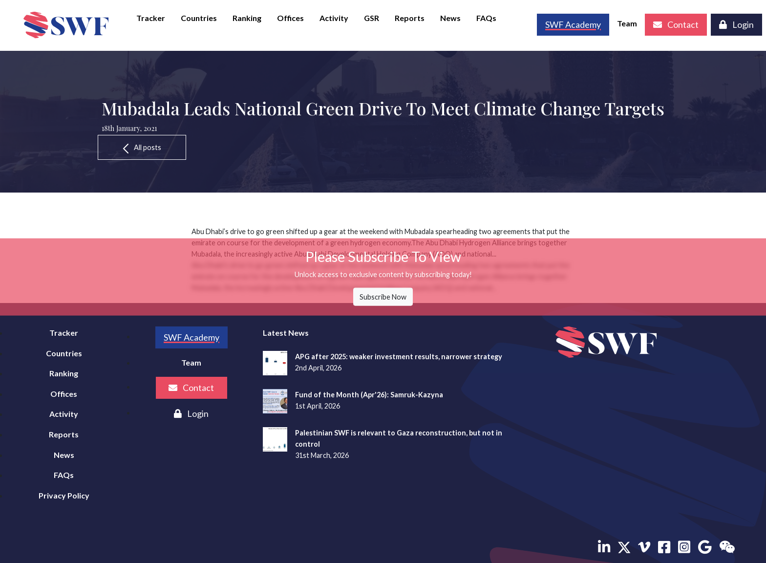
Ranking (247, 17)
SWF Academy (191, 337)
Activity (333, 17)
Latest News (286, 332)
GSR (371, 17)
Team (627, 23)
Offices (290, 17)
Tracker (150, 17)
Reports (410, 17)
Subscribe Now (383, 297)
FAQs (486, 17)
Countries (199, 17)
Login (736, 24)
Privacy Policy (64, 495)
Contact (676, 24)
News (450, 17)
